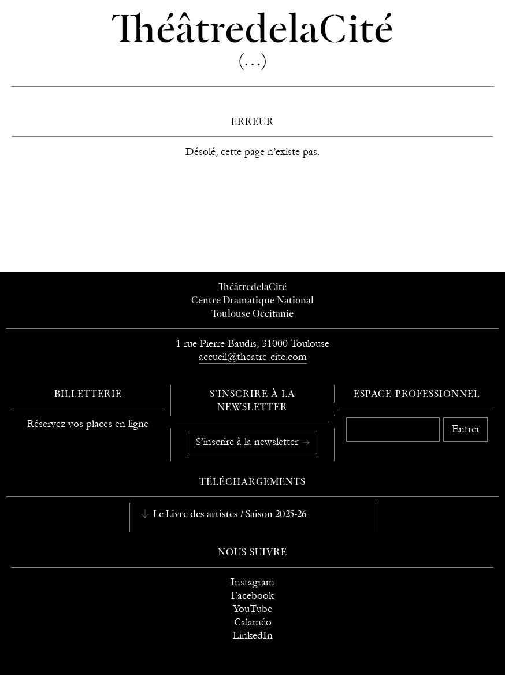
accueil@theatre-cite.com (253, 357)
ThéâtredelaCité (252, 288)
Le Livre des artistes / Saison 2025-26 (229, 515)
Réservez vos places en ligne (87, 424)
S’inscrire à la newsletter (248, 442)
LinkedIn (253, 635)
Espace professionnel (417, 395)
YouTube (252, 609)
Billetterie (88, 395)
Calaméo (253, 622)
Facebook (252, 595)
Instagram (252, 582)
